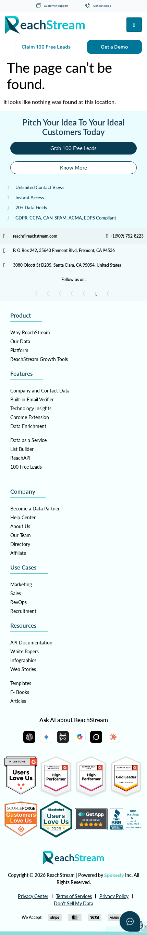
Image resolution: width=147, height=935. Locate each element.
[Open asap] (130, 921)
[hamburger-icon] (134, 24)
